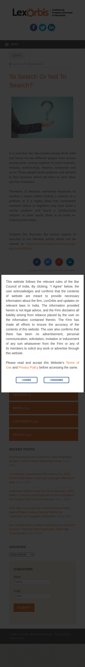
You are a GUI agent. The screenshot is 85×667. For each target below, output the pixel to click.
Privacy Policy (28, 367)
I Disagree (56, 380)
